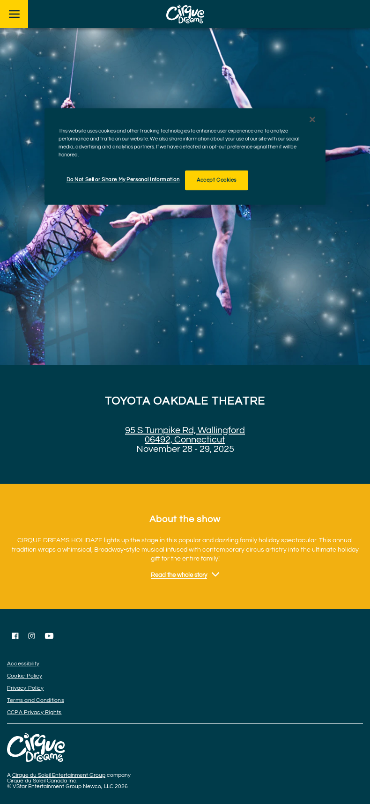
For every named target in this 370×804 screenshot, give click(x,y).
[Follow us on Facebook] (15, 636)
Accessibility (23, 664)
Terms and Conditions (35, 700)
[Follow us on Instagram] (31, 636)
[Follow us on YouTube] (49, 636)
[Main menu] (14, 14)
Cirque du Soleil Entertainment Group (58, 775)
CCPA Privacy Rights (34, 712)
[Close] (312, 119)
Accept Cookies (217, 180)
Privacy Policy (25, 688)
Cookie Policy (24, 676)
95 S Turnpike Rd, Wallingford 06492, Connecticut (185, 435)
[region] (185, 156)
